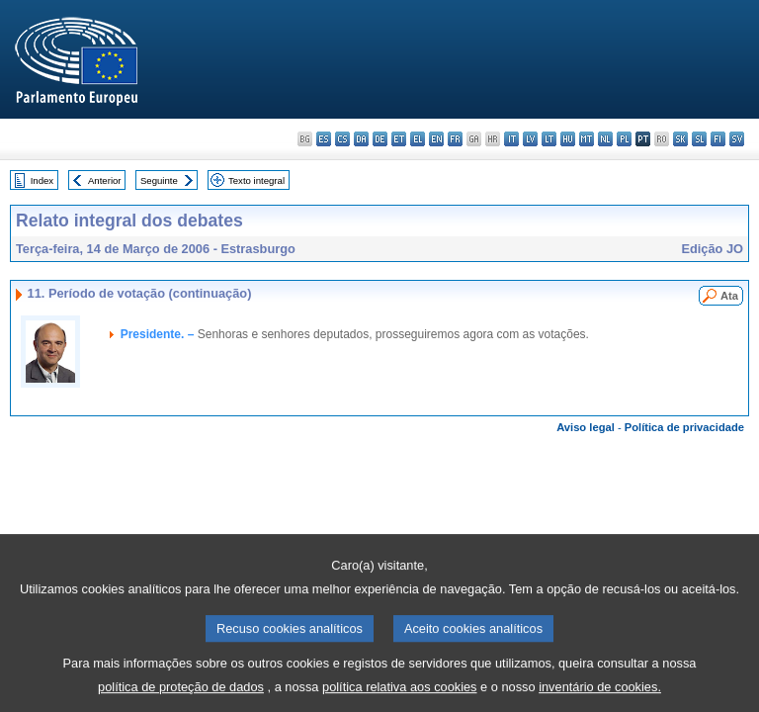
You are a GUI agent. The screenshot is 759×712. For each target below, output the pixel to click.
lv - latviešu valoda (530, 139)
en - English (436, 139)
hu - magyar (567, 139)
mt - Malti (586, 139)
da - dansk (361, 139)
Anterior (105, 180)
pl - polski (624, 139)
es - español (323, 139)
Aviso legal (585, 427)
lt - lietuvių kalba (549, 139)
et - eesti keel (398, 139)
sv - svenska (736, 139)
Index (42, 180)
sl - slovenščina (699, 139)
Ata (729, 296)
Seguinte (159, 180)
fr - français (455, 139)
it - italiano (511, 139)
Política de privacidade (684, 427)
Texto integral (256, 180)
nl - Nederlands (605, 139)
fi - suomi (718, 139)
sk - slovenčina (680, 139)
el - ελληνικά (417, 139)
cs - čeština (342, 139)
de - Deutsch (380, 139)
